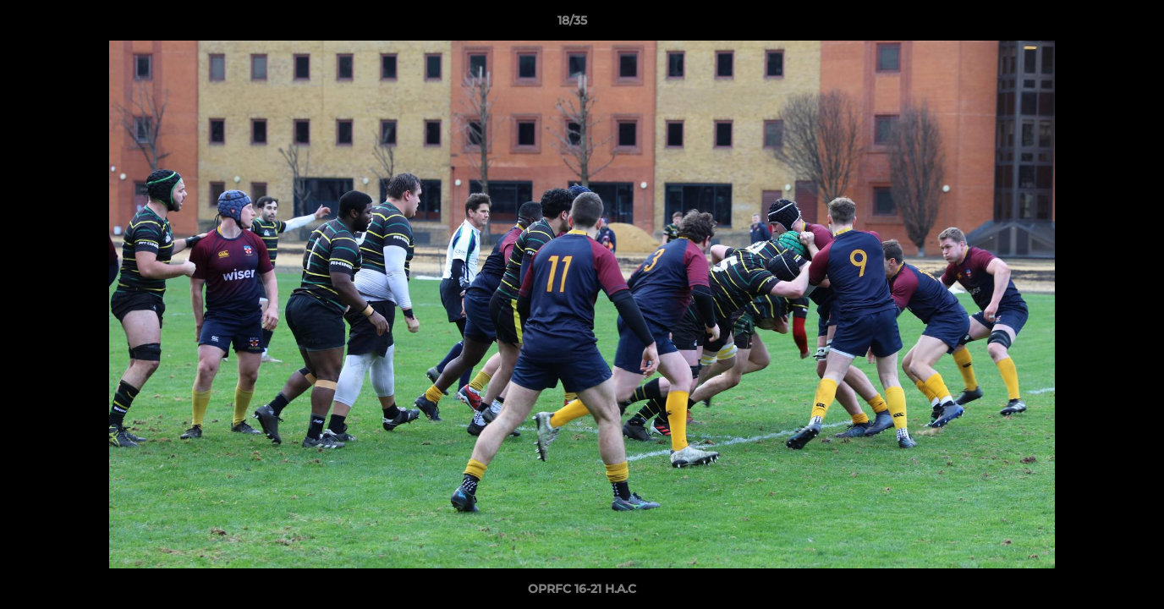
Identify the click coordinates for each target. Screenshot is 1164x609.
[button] (1093, 24)
